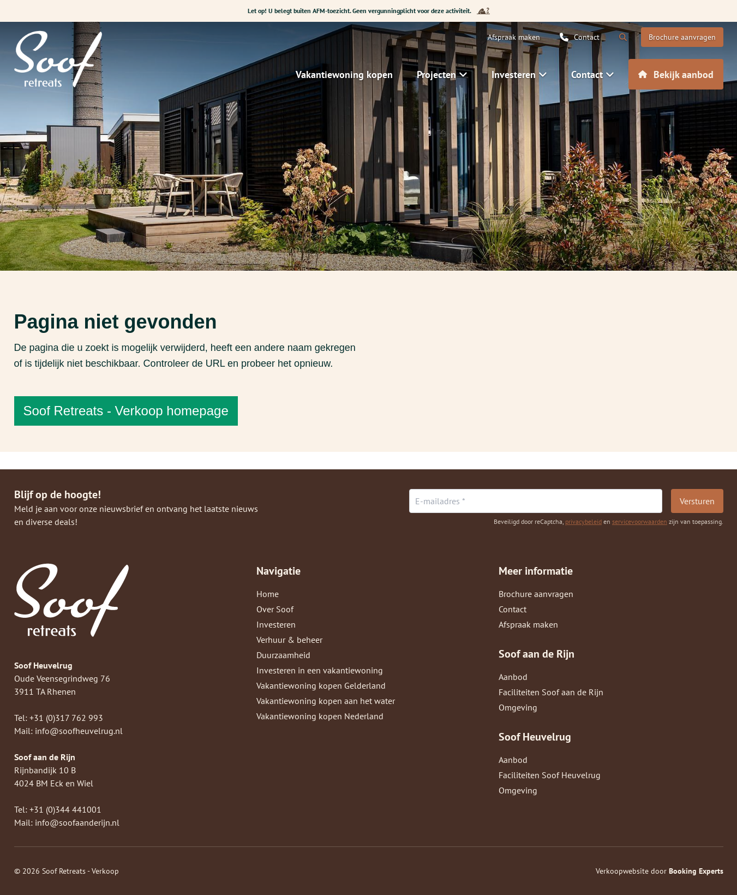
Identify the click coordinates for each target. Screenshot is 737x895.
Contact (512, 609)
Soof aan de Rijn (536, 654)
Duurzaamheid (283, 654)
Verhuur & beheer (289, 639)
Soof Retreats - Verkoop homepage (126, 410)
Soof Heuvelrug (535, 737)
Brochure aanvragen (536, 593)
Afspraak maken (528, 624)
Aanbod (513, 676)
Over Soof (274, 609)
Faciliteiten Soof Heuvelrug (550, 774)
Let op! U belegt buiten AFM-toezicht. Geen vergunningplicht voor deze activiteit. (369, 10)
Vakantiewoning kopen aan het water (325, 700)
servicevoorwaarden (639, 521)
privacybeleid (583, 521)
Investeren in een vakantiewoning (319, 670)
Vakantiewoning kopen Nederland (320, 716)
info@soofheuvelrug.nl (79, 730)
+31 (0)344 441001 (65, 809)
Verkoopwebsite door (659, 871)
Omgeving (518, 707)
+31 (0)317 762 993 (66, 717)
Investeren (276, 624)
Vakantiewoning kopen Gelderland (321, 685)
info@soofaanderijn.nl (77, 822)
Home (267, 593)
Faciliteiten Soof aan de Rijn (551, 692)
